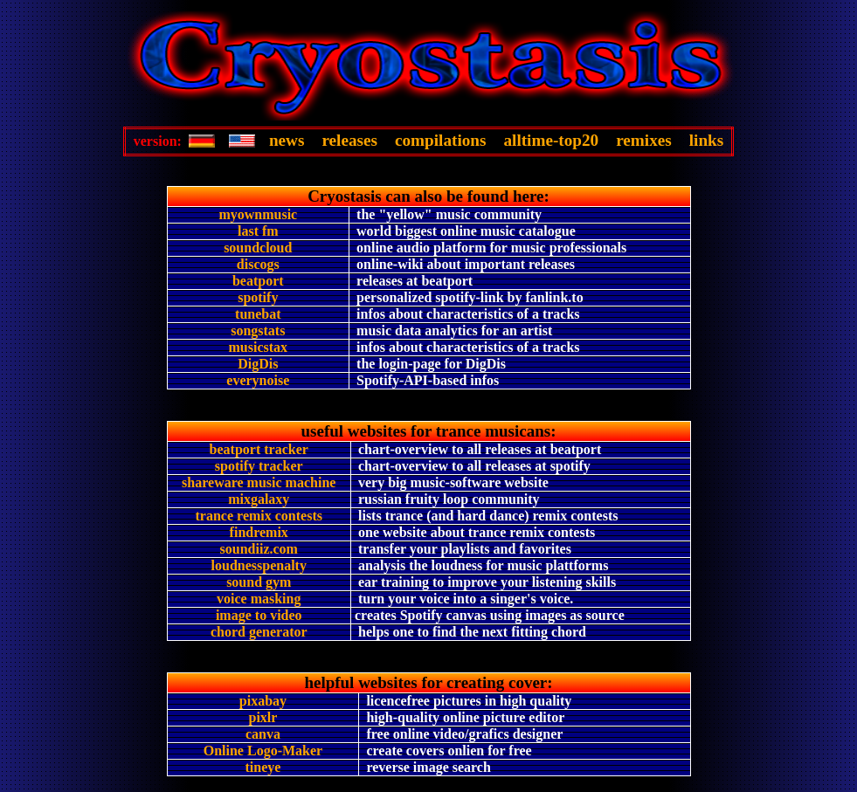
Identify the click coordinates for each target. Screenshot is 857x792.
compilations (440, 140)
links (706, 140)
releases (349, 140)
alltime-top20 (550, 140)
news (287, 140)
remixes (644, 140)
